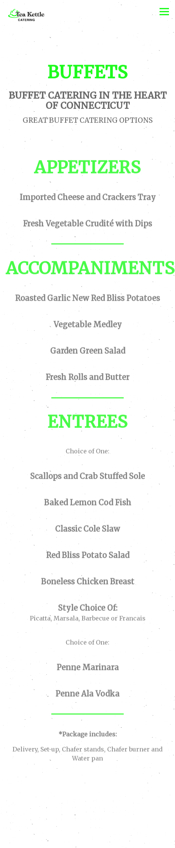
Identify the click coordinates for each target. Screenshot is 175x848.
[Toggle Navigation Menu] (164, 11)
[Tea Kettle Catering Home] (40, 16)
